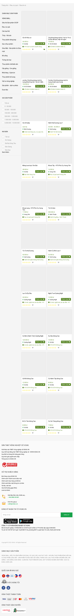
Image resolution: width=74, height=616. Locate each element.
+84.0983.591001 (14, 497)
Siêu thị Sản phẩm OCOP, (18, 555)
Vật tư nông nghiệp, (49, 560)
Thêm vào (40, 43)
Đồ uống (4, 55)
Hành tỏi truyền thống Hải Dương (32, 259)
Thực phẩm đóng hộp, (61, 555)
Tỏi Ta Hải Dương (28, 251)
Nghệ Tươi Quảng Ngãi (55, 293)
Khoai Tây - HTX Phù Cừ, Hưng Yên (59, 165)
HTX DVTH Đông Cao (55, 345)
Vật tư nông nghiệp (8, 81)
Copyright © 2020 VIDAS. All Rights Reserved (14, 542)
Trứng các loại (6, 60)
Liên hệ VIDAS (6, 490)
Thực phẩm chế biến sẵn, (59, 557)
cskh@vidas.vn (13, 504)
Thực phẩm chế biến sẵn (10, 64)
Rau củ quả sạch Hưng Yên (57, 174)
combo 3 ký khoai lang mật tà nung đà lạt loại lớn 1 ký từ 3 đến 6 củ (33, 81)
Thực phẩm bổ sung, (36, 560)
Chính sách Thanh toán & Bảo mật (12, 478)
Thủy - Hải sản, (49, 555)
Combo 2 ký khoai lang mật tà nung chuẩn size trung (58, 81)
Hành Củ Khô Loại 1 (54, 251)
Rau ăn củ (23, 5)
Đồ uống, (37, 557)
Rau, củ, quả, (30, 555)
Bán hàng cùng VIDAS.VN (9, 476)
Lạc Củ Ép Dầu (27, 293)
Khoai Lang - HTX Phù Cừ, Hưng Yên (32, 209)
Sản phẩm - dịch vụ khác (10, 85)
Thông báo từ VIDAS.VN (9, 459)
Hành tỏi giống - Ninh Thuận (57, 217)
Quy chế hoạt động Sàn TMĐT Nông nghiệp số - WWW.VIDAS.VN (21, 452)
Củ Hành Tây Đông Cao (55, 378)
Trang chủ (5, 5)
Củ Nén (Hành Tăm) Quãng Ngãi (32, 336)
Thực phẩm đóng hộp (9, 40)
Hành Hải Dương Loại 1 (55, 123)
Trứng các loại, (45, 557)
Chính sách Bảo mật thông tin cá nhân (13, 483)
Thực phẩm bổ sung (8, 77)
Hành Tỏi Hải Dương (55, 132)
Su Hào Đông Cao (54, 336)
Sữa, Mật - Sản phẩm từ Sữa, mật (11, 49)
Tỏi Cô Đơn (51, 208)
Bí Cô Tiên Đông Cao (29, 421)
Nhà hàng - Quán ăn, (21, 560)
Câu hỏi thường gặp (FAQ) (9, 488)
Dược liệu (5, 90)
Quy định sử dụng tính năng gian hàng (13, 454)
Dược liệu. (9, 562)
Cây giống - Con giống (9, 68)
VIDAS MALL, (6, 555)
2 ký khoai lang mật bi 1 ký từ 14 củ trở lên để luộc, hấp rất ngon (59, 38)
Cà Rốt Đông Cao (27, 378)
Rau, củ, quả (14, 5)
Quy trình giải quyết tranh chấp (11, 456)
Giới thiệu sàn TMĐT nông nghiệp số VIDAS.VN (15, 449)
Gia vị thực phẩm (7, 44)
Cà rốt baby (26, 123)
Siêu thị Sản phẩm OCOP (10, 22)
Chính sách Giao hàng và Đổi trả (11, 481)
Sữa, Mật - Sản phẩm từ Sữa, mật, (22, 557)
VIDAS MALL (6, 18)
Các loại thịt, (39, 555)
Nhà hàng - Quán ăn (8, 72)
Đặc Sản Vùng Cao (28, 174)
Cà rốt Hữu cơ (26, 37)
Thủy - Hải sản (6, 35)
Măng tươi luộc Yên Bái (29, 165)
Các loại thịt (6, 31)
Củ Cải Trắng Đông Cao (55, 421)
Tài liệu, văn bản (6, 485)
